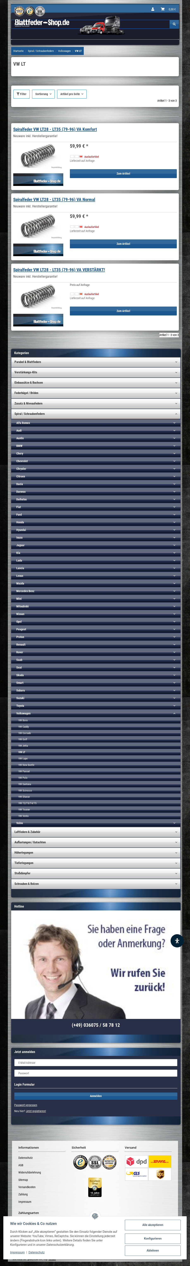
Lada (19, 560)
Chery (19, 453)
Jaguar (20, 545)
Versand (52, 1259)
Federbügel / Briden (26, 393)
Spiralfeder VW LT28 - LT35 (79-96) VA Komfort (55, 129)
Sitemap (23, 1180)
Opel (19, 621)
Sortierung (41, 94)
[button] (153, 9)
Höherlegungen (23, 852)
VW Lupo (23, 758)
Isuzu (19, 537)
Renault (20, 644)
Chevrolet (22, 461)
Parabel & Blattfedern (27, 362)
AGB (20, 1165)
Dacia (19, 484)
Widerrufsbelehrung (29, 1172)
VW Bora (22, 720)
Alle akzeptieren (152, 1225)
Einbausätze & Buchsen (28, 382)
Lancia (20, 568)
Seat (19, 667)
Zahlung (23, 1194)
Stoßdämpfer (22, 873)
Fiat (18, 507)
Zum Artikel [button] (123, 173)
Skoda (20, 675)
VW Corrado (24, 733)
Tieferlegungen (23, 863)
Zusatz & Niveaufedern (28, 403)
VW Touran (24, 809)
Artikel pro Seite (70, 94)
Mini (19, 598)
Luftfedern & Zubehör (27, 832)
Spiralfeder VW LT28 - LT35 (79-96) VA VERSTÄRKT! (59, 269)
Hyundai (21, 530)
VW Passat (24, 771)
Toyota (20, 705)
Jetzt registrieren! (36, 1111)
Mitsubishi (22, 606)
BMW (19, 445)
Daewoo (21, 491)
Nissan (20, 614)
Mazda (20, 583)
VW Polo (22, 777)
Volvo (19, 823)
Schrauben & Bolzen (26, 884)
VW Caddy (23, 726)
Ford (19, 514)
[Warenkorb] (168, 9)
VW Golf (22, 739)
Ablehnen (153, 1250)
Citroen (20, 476)
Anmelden (96, 1096)
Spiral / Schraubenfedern (29, 414)
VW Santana (24, 784)
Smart (19, 682)
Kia (18, 552)
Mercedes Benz (25, 591)
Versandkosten (27, 1187)
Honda (20, 522)
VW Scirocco (25, 790)
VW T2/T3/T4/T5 (27, 803)
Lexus (19, 575)
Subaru (20, 690)
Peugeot (21, 629)
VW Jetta (23, 745)
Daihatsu (21, 499)
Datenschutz (25, 1157)
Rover (19, 652)
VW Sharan (24, 796)
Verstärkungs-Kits (25, 372)
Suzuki (20, 698)
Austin (20, 438)
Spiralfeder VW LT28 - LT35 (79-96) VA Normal (54, 199)
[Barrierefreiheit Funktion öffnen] (177, 940)
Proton (20, 637)
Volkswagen (23, 713)
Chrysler (21, 468)
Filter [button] (21, 94)
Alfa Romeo (23, 423)
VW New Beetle (26, 764)
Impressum (24, 1201)
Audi (19, 430)
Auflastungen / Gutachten (30, 842)
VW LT (21, 752)
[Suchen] (174, 24)
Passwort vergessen (25, 1105)
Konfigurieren (152, 1238)
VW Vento (23, 815)
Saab (19, 660)
